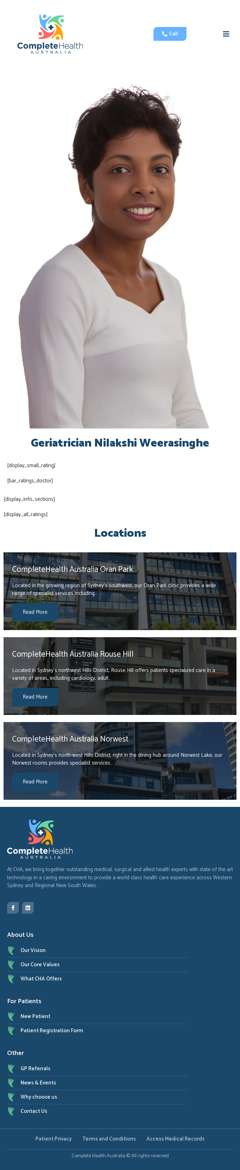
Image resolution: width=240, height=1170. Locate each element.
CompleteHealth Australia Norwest (70, 739)
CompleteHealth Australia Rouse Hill (73, 654)
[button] (226, 34)
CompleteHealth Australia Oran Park (72, 569)
